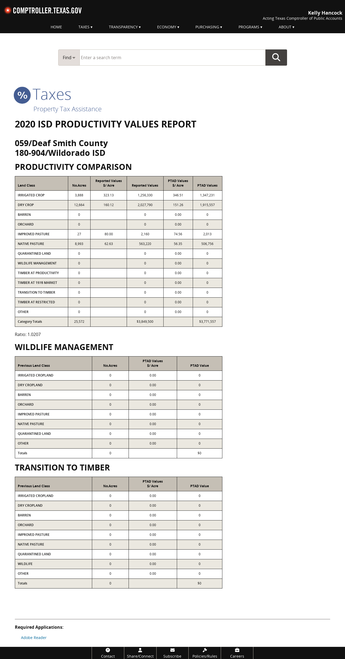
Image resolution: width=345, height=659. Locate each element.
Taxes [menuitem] (83, 26)
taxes (43, 93)
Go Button (276, 57)
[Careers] (237, 653)
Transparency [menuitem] (123, 26)
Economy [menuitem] (166, 26)
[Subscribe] (173, 653)
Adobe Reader (34, 637)
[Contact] (108, 653)
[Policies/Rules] (205, 653)
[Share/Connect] (140, 653)
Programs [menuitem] (249, 26)
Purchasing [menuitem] (207, 26)
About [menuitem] (285, 26)
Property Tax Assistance (67, 108)
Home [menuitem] (56, 26)
